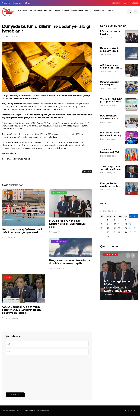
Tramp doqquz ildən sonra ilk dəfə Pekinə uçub (110, 169)
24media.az (28, 411)
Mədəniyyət (99, 10)
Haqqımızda (17, 3)
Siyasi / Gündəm (59, 241)
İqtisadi (65, 10)
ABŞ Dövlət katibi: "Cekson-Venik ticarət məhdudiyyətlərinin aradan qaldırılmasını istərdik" (21, 309)
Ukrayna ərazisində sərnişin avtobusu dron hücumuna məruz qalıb (70, 262)
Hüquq (88, 10)
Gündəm (48, 10)
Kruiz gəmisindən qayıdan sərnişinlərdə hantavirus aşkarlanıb (111, 186)
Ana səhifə (6, 3)
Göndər (15, 395)
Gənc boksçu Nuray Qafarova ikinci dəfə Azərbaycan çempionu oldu (22, 231)
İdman (8, 193)
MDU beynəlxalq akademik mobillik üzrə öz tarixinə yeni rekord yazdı (110, 120)
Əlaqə (27, 3)
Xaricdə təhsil (36, 10)
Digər (109, 10)
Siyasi (57, 10)
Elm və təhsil (77, 10)
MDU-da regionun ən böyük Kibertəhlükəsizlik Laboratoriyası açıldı (67, 223)
